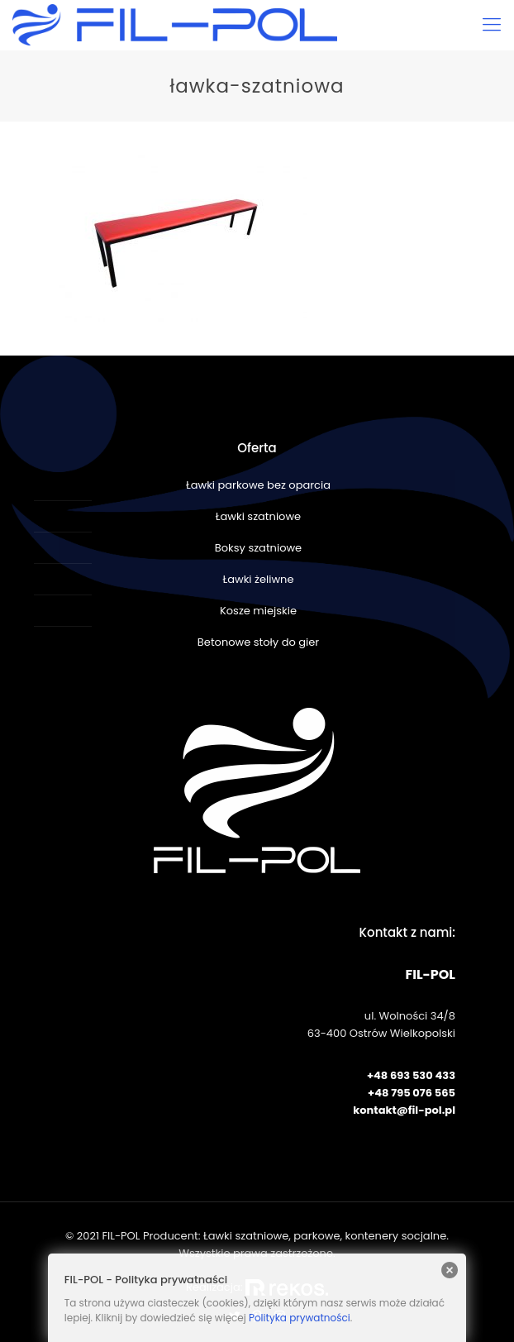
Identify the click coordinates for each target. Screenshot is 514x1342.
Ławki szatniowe (258, 516)
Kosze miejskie (258, 610)
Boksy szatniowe (258, 548)
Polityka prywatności (299, 1318)
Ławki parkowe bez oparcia (258, 485)
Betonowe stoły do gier (258, 642)
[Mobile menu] (492, 25)
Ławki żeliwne (258, 579)
